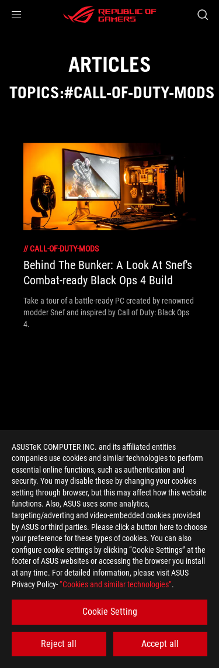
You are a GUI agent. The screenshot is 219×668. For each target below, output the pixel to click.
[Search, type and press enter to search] (202, 14)
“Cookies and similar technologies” (116, 584)
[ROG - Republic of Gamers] (110, 14)
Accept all (160, 643)
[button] (16, 15)
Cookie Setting (109, 611)
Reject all (59, 643)
